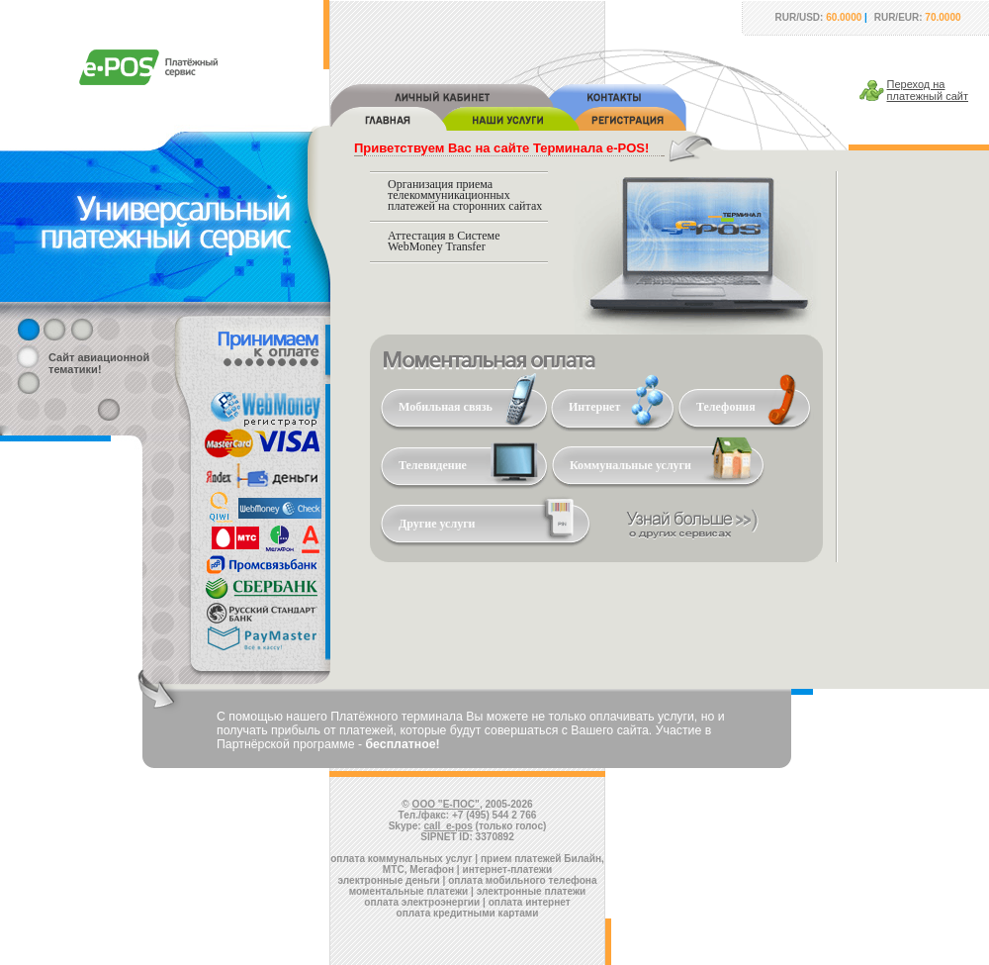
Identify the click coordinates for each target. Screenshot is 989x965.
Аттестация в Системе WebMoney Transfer (444, 241)
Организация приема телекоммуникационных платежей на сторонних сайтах (465, 195)
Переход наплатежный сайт (928, 90)
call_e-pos (448, 825)
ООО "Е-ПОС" (446, 804)
